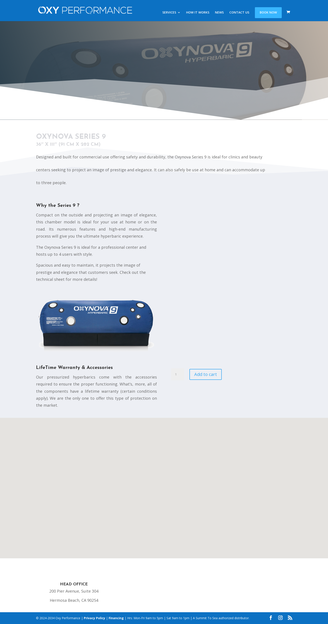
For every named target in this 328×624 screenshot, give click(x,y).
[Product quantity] (177, 374)
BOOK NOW (268, 12)
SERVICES (169, 13)
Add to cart (205, 374)
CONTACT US (239, 13)
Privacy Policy (94, 618)
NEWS (219, 13)
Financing (116, 618)
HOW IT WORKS (197, 13)
